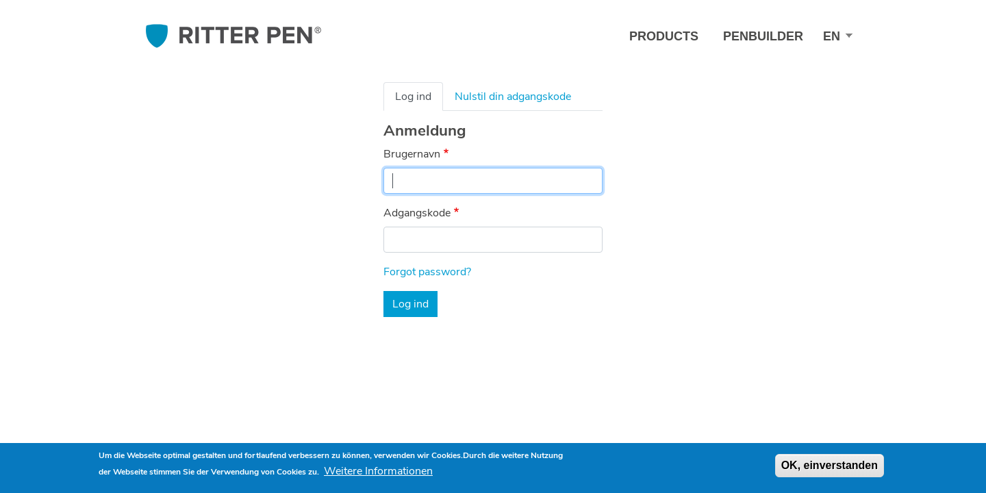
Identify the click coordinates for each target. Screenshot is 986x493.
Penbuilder (763, 36)
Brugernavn (411, 154)
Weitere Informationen (378, 471)
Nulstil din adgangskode (513, 96)
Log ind (413, 96)
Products (663, 36)
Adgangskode (417, 212)
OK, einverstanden (829, 465)
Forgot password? (427, 271)
